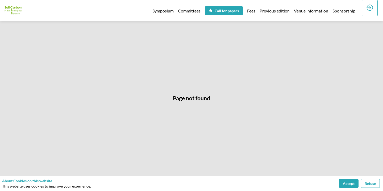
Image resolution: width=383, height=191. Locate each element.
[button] (224, 10)
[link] (163, 11)
